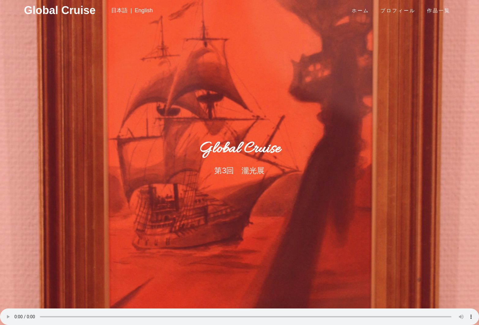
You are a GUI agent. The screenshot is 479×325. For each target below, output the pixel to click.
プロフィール (397, 10)
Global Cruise (35, 10)
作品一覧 (438, 10)
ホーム (360, 10)
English (144, 10)
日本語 (119, 10)
